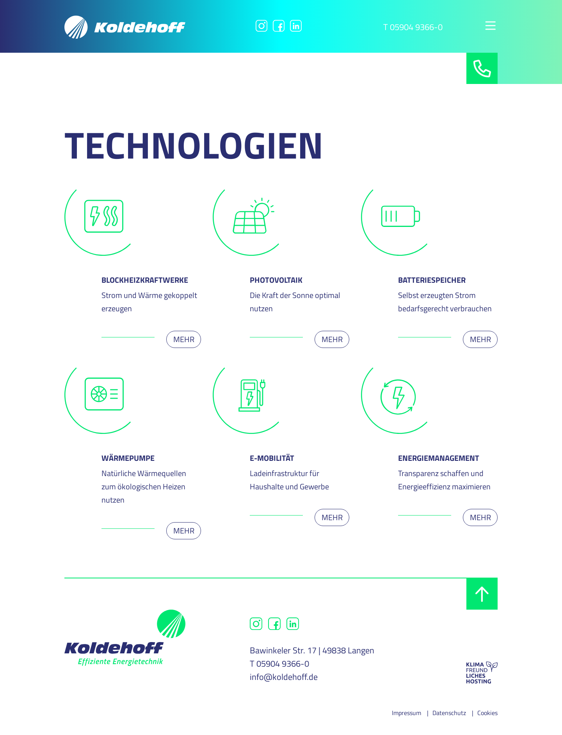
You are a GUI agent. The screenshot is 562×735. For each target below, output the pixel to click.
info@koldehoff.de (284, 676)
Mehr (183, 339)
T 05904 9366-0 (413, 27)
